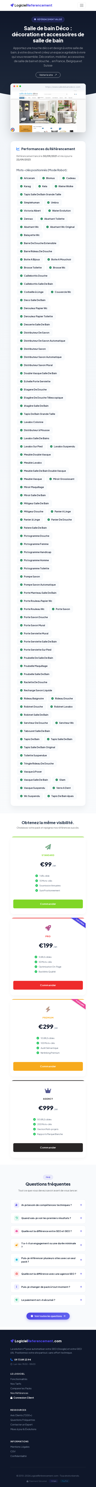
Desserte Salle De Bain (35, 338)
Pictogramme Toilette (34, 582)
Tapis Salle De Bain (59, 752)
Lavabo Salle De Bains (34, 452)
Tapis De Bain (29, 752)
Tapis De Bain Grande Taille (37, 427)
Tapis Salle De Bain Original (37, 761)
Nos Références (19, 1393)
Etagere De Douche (33, 403)
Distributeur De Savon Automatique (42, 354)
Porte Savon (61, 622)
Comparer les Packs (21, 1388)
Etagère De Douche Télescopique (41, 411)
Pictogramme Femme (34, 557)
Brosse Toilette (31, 281)
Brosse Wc (57, 281)
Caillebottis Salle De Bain (36, 297)
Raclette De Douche (33, 695)
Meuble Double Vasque (35, 468)
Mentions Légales (20, 1446)
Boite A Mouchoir (59, 273)
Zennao (26, 232)
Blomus (48, 191)
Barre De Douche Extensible (38, 256)
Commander (48, 904)
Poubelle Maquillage (33, 679)
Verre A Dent (62, 801)
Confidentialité (18, 1456)
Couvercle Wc (61, 305)
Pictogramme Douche (34, 549)
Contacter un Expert (21, 1424)
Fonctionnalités (18, 1379)
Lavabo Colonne (31, 435)
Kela (42, 200)
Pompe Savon (30, 590)
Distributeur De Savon (34, 346)
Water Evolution (59, 224)
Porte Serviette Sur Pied (35, 663)
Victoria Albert (30, 224)
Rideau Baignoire (32, 712)
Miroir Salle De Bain (33, 508)
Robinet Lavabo (61, 720)
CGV (12, 1451)
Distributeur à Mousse (35, 443)
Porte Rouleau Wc (32, 622)
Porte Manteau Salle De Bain (38, 606)
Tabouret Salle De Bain (35, 744)
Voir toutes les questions (48, 1316)
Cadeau (69, 191)
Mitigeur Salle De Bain (34, 517)
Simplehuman (30, 216)
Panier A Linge (61, 525)
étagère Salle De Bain (34, 419)
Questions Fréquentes (22, 1419)
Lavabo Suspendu (62, 460)
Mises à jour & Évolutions (23, 1429)
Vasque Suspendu (32, 801)
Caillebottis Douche (33, 289)
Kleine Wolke (64, 200)
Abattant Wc (29, 240)
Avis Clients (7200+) (21, 1415)
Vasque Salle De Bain (34, 793)
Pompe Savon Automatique (38, 598)
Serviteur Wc (64, 736)
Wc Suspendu (30, 809)
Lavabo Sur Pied (31, 460)
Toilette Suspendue (33, 769)
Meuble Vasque (31, 492)
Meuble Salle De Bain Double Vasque (43, 484)
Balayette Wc (30, 248)
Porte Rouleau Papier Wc (36, 614)
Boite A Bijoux (30, 273)
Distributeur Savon (33, 362)
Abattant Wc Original (60, 240)
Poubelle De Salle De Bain (36, 671)
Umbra (53, 216)
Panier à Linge (30, 533)
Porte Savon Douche (34, 630)
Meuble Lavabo (31, 476)
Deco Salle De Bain (32, 313)
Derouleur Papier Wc (33, 321)
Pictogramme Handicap (35, 565)
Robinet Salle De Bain (34, 728)
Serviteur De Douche (34, 736)
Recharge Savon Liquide (36, 704)
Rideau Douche (62, 712)
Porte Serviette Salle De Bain (38, 655)
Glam (60, 793)
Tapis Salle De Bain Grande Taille (40, 208)
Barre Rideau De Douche (36, 265)
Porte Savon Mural (32, 639)
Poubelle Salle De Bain (34, 687)
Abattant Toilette (52, 232)
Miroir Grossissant (61, 492)
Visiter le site (48, 74)
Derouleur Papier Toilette (36, 330)
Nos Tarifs (15, 1383)
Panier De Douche (59, 533)
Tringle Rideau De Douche (37, 777)
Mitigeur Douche (31, 525)
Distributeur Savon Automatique (41, 370)
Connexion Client (22, 1397)
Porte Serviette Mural (34, 647)
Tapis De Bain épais (60, 809)
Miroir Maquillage (32, 500)
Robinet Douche (31, 720)
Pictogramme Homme (34, 574)
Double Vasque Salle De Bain (38, 387)
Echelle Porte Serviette (35, 395)
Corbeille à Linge (31, 305)
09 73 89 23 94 (20, 1359)
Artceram (27, 191)
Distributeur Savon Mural (36, 378)
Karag (25, 200)
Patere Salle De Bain (33, 541)
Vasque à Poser (31, 785)
